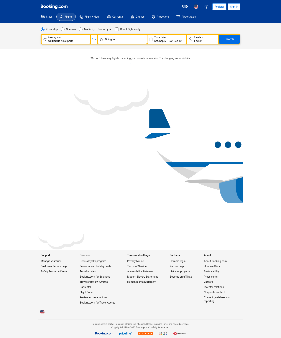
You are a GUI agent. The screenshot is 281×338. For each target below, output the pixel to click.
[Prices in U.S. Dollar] (185, 6)
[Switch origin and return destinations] (94, 39)
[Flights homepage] (54, 6)
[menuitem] (47, 17)
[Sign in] (234, 6)
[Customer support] (206, 6)
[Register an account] (219, 6)
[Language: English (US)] (196, 6)
